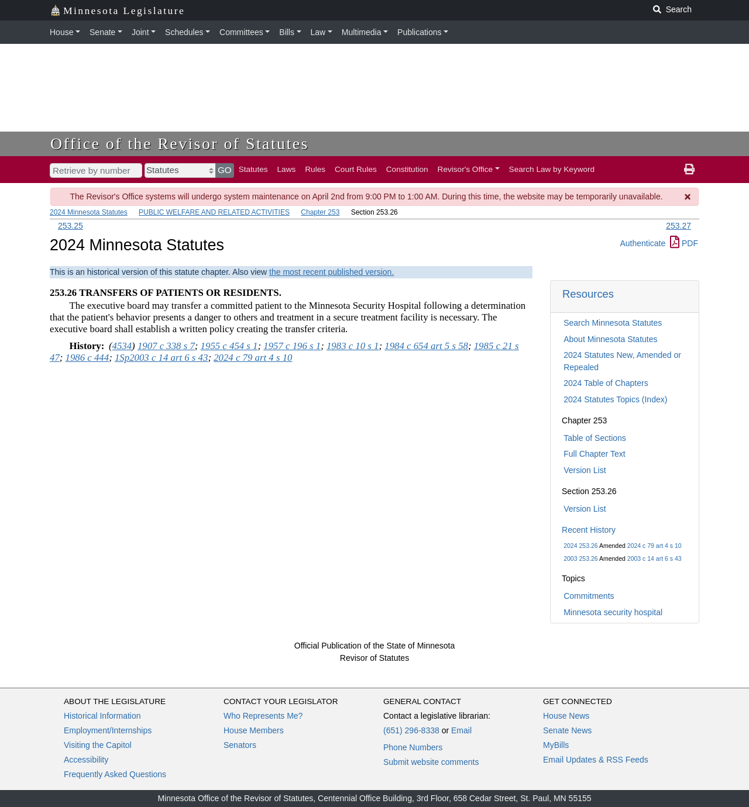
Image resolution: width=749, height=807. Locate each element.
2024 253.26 (580, 545)
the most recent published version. (331, 272)
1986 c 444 (87, 357)
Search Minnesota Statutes (613, 322)
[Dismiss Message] (688, 197)
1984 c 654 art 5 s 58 (426, 345)
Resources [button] (588, 294)
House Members (254, 730)
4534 (122, 345)
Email (461, 730)
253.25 (70, 225)
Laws (286, 169)
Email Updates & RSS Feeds (595, 759)
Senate (102, 32)
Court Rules (356, 169)
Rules (315, 169)
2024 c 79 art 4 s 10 (654, 545)
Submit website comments (431, 762)
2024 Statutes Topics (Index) (615, 399)
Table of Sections (595, 438)
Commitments (589, 596)
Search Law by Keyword (552, 169)
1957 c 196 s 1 (292, 345)
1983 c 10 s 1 (353, 345)
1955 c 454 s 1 (229, 345)
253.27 (678, 225)
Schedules (184, 32)
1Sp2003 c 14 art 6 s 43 (161, 357)
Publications (419, 32)
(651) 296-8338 (411, 730)
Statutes (253, 169)
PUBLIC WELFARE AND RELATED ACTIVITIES (214, 212)
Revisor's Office (465, 169)
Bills (286, 32)
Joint (140, 32)
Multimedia (362, 32)
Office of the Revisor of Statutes (179, 143)
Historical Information (102, 715)
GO (225, 170)
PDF (684, 243)
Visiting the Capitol (98, 745)
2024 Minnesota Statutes (89, 212)
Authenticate (642, 243)
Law (318, 32)
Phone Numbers (412, 747)
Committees (241, 32)
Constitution (407, 169)
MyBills (556, 745)
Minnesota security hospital (613, 612)
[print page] (689, 169)
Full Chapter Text (595, 453)
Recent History (589, 529)
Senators (240, 745)
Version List (585, 470)
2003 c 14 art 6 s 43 (654, 558)
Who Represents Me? (263, 715)
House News (566, 715)
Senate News (567, 730)
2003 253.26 (580, 558)
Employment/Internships (108, 730)
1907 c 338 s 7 (166, 345)
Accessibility (86, 759)
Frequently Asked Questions (115, 774)
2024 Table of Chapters (606, 383)
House (61, 32)
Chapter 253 (320, 212)
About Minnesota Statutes (610, 339)
